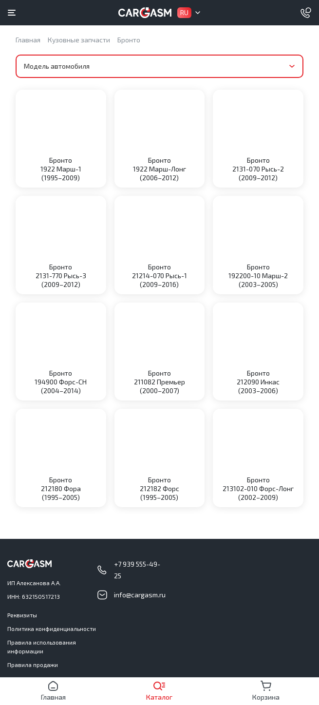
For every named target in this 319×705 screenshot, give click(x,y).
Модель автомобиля (57, 66)
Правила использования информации (41, 646)
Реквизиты (22, 614)
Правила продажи (32, 664)
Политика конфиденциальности (51, 628)
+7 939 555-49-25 (137, 570)
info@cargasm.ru (140, 595)
